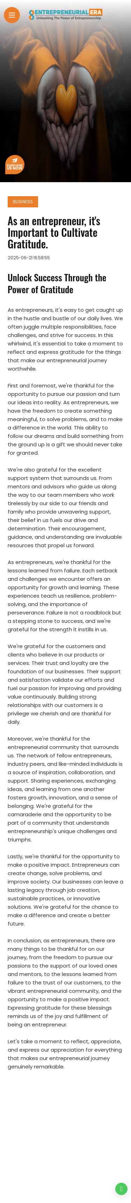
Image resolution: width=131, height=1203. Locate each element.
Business (23, 202)
